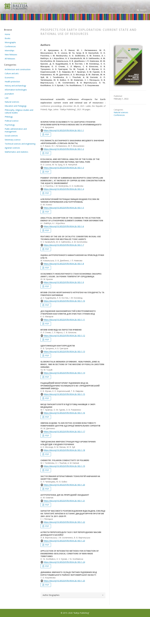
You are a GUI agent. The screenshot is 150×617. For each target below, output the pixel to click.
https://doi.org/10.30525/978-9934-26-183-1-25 (64, 580)
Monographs (10, 42)
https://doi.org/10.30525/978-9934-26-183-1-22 (64, 522)
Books (7, 38)
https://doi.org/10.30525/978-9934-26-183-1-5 (64, 207)
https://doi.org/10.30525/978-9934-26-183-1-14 (64, 373)
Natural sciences (121, 112)
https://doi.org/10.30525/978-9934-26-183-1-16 (64, 413)
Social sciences (11, 135)
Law (6, 98)
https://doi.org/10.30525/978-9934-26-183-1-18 (64, 450)
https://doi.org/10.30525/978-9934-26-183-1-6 (64, 226)
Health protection (12, 81)
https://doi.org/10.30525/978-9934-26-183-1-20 (64, 484)
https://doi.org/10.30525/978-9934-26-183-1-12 (64, 335)
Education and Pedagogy (15, 106)
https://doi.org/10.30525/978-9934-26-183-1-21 (64, 500)
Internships (9, 50)
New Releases (11, 54)
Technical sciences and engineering (20, 143)
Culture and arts (12, 73)
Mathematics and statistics (16, 152)
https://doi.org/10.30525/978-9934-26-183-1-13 (64, 351)
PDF (47, 134)
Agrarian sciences (12, 148)
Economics (9, 77)
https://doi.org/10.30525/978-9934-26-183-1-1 (64, 130)
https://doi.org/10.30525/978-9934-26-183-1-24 (64, 562)
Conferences (119, 115)
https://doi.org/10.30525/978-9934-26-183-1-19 (64, 466)
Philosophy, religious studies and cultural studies (19, 111)
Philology (9, 116)
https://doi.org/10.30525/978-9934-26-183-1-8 (64, 263)
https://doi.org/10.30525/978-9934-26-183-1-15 (64, 394)
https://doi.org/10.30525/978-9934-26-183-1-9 (64, 282)
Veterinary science (13, 139)
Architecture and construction (17, 69)
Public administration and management (16, 130)
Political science (11, 120)
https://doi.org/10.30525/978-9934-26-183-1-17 (64, 431)
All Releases (10, 58)
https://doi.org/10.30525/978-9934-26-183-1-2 (64, 149)
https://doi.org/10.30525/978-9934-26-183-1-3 (64, 167)
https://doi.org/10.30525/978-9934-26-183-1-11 (64, 319)
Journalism (9, 93)
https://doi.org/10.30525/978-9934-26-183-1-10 (64, 301)
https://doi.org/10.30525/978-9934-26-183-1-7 (64, 245)
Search (142, 10)
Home (7, 34)
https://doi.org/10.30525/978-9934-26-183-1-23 (64, 540)
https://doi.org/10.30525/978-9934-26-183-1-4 (64, 189)
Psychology (10, 125)
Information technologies (16, 89)
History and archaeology (15, 85)
